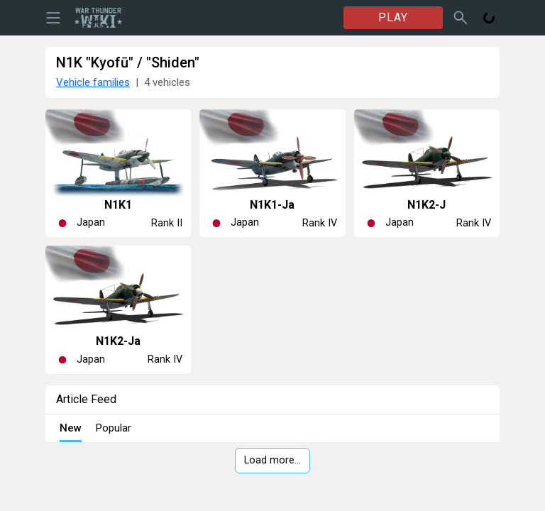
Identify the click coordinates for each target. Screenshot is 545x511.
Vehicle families (93, 82)
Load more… (272, 460)
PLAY (393, 17)
